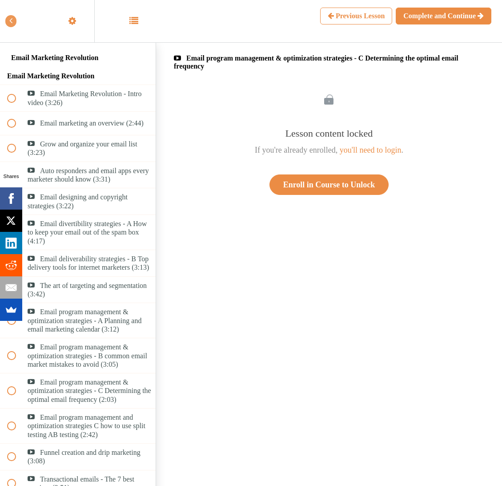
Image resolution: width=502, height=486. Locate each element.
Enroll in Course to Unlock (329, 184)
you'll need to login (371, 150)
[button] (16, 21)
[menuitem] (77, 21)
